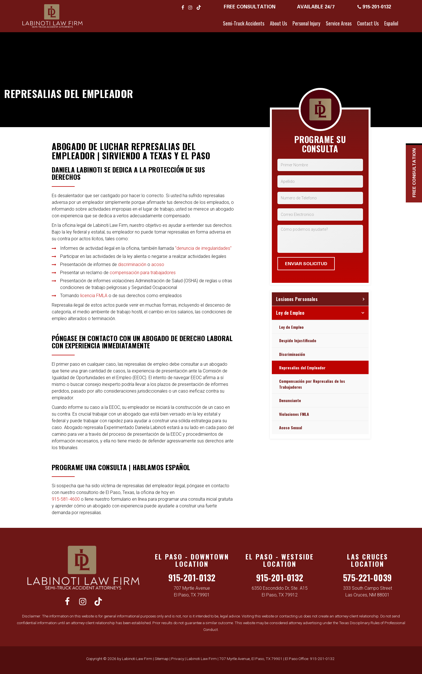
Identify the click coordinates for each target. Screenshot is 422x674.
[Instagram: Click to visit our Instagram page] (190, 7)
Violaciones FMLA (294, 414)
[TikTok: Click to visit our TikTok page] (198, 7)
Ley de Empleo (290, 312)
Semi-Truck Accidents (243, 23)
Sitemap (162, 658)
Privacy (177, 658)
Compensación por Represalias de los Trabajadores (312, 384)
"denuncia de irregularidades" (203, 248)
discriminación (132, 264)
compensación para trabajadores (143, 272)
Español (391, 23)
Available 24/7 (315, 7)
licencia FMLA (93, 295)
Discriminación (292, 354)
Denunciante (290, 400)
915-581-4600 (66, 499)
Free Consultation (249, 7)
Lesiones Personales (297, 299)
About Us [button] (278, 23)
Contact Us (368, 23)
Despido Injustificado (297, 340)
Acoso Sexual (290, 427)
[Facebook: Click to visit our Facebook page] (183, 7)
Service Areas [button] (339, 23)
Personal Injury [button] (306, 23)
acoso (157, 264)
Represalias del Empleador (302, 367)
